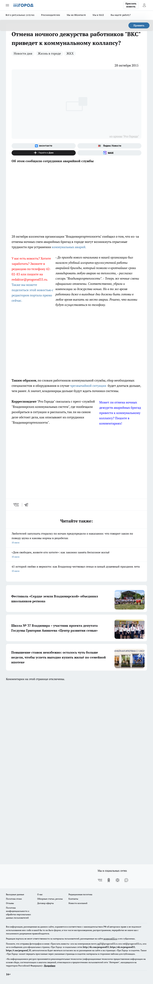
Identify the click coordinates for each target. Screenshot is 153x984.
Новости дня (23, 53)
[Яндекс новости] (109, 145)
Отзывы (10, 903)
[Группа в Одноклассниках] (108, 880)
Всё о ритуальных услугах (20, 14)
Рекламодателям (50, 14)
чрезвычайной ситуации (88, 385)
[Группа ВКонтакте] (44, 145)
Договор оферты (45, 903)
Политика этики (14, 898)
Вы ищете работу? (121, 14)
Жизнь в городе (49, 53)
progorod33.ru (110, 938)
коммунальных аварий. (69, 247)
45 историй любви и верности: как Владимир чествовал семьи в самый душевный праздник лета (76, 569)
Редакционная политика (80, 894)
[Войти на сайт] (144, 5)
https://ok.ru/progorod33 (122, 947)
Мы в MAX (98, 14)
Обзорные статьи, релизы (50, 898)
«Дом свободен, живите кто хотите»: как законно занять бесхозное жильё (76, 554)
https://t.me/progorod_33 (18, 950)
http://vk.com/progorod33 (96, 947)
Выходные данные (15, 894)
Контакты (73, 898)
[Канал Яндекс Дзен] (44, 152)
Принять (139, 25)
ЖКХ (70, 53)
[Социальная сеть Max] (109, 152)
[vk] (16, 504)
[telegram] (27, 504)
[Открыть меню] (7, 5)
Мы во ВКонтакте (76, 14)
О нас (40, 894)
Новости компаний (78, 903)
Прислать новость (130, 5)
